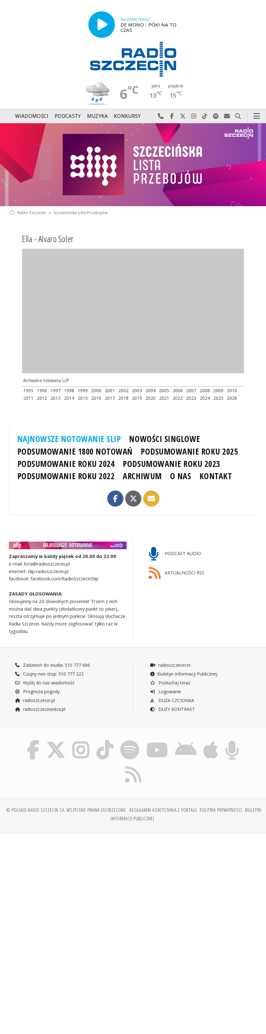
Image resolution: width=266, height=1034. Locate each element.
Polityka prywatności (221, 810)
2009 (218, 390)
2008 (205, 390)
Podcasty (68, 116)
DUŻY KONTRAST (172, 709)
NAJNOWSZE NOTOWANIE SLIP (69, 438)
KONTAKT (215, 476)
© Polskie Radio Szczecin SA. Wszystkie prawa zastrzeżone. (66, 810)
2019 (137, 398)
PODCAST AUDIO (175, 554)
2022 (178, 398)
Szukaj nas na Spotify (216, 116)
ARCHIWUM (142, 476)
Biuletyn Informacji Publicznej (183, 674)
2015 (83, 398)
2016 (96, 398)
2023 (191, 398)
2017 (110, 398)
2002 (123, 390)
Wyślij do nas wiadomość (227, 116)
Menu (257, 116)
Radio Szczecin (27, 212)
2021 (164, 398)
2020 (150, 398)
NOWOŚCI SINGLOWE (164, 438)
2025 (218, 398)
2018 (123, 398)
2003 (137, 390)
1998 (69, 390)
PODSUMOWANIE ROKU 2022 (66, 476)
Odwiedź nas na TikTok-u (204, 116)
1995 (28, 390)
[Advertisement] (70, 886)
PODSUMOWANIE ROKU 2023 (171, 463)
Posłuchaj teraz (170, 683)
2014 (69, 398)
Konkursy (127, 116)
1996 (42, 390)
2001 (110, 390)
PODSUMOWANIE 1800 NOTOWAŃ (75, 451)
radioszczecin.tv (170, 665)
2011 (28, 398)
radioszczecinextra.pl (40, 709)
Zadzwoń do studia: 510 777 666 (52, 665)
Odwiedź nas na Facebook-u (171, 116)
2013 (55, 398)
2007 (191, 390)
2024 (205, 398)
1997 (55, 390)
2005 (164, 390)
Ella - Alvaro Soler (48, 239)
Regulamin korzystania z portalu (163, 810)
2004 (150, 390)
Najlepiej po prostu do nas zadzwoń (160, 116)
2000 (96, 390)
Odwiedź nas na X (182, 116)
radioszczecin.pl (35, 700)
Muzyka (97, 116)
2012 (42, 398)
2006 (178, 390)
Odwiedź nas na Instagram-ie (193, 116)
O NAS (180, 476)
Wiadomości (31, 116)
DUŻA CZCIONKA (172, 700)
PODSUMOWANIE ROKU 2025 (189, 451)
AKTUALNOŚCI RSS (177, 573)
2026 (232, 398)
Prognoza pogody (37, 691)
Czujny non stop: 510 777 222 (49, 674)
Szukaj (238, 116)
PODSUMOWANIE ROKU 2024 (66, 463)
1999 (83, 390)
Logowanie (165, 691)
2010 (232, 390)
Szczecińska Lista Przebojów (81, 212)
